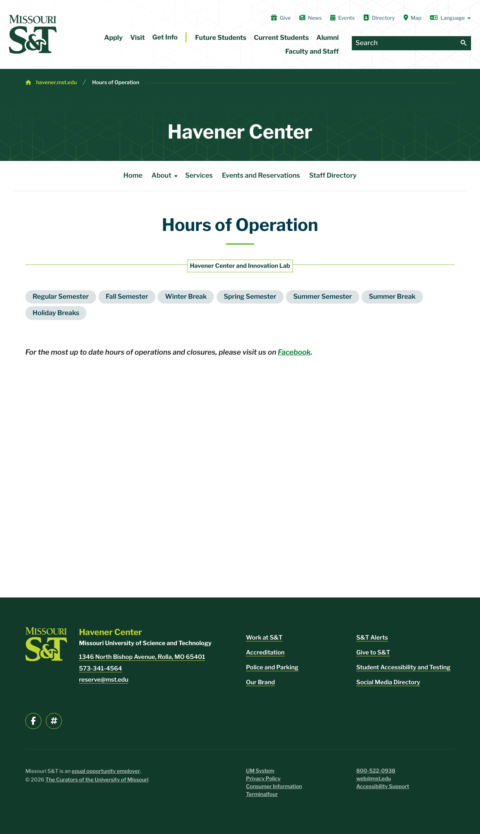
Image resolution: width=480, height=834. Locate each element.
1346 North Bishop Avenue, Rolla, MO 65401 (142, 656)
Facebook (294, 352)
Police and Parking (272, 667)
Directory (379, 18)
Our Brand (260, 682)
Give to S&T (373, 652)
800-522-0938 (375, 771)
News (310, 18)
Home (132, 176)
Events (342, 18)
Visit (137, 38)
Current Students (281, 38)
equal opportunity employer (106, 771)
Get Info (165, 37)
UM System (260, 771)
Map (412, 18)
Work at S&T (264, 637)
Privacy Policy (263, 779)
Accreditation (265, 652)
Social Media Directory (388, 682)
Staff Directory (333, 176)
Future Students (221, 38)
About (166, 176)
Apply (113, 38)
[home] (33, 34)
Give (281, 18)
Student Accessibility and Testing (403, 667)
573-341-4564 (100, 668)
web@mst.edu (373, 779)
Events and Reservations (261, 176)
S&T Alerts (372, 637)
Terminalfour (262, 794)
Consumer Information (274, 786)
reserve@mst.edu (103, 679)
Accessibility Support (382, 786)
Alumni (327, 38)
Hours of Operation (115, 82)
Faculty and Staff (312, 52)
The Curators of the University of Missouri (97, 780)
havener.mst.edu (56, 82)
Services (199, 176)
